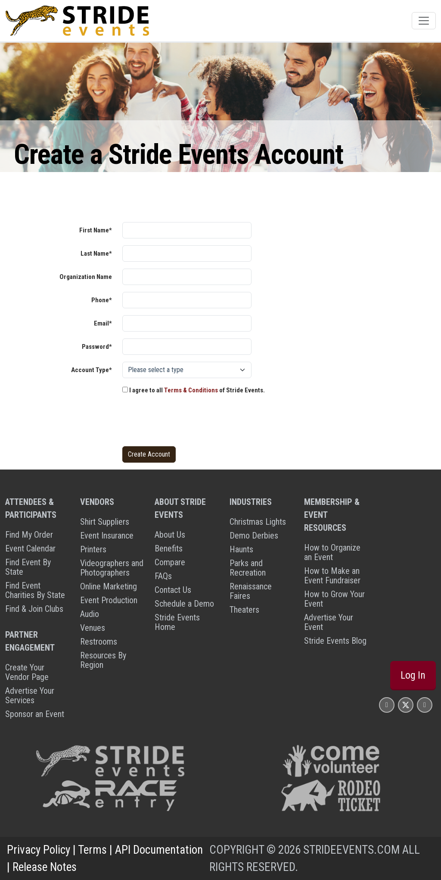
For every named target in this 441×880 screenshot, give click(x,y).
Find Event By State (28, 567)
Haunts (241, 549)
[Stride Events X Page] (405, 705)
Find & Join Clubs (34, 609)
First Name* (95, 230)
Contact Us (173, 590)
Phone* (101, 300)
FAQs (163, 576)
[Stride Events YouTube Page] (424, 705)
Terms (92, 850)
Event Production (108, 600)
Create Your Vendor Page (27, 672)
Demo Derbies (254, 535)
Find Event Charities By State (35, 590)
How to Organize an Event (332, 552)
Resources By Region (103, 660)
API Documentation (159, 850)
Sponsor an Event (34, 714)
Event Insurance (107, 535)
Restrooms (98, 641)
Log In (413, 675)
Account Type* (91, 370)
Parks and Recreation (248, 568)
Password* (97, 347)
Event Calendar (30, 548)
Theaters (244, 609)
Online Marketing (108, 586)
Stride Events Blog (335, 641)
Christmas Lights (258, 522)
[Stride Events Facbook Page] (386, 705)
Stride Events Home (177, 622)
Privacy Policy (38, 850)
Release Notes (44, 867)
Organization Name (85, 277)
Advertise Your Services (29, 695)
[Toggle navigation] (424, 20)
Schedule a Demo (184, 603)
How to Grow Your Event (334, 599)
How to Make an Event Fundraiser (332, 576)
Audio (89, 614)
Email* (103, 323)
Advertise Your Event (328, 622)
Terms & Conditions (191, 390)
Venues (92, 628)
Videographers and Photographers (111, 568)
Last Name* (96, 253)
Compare (170, 562)
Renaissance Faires (251, 591)
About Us (170, 534)
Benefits (169, 548)
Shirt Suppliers (104, 522)
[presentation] (187, 422)
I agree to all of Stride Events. (193, 390)
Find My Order (29, 534)
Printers (93, 549)
